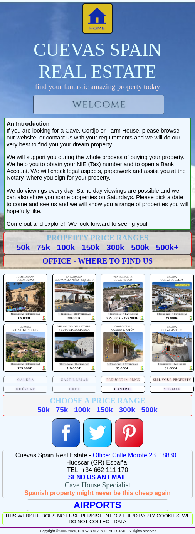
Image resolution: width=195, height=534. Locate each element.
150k (91, 247)
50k (23, 247)
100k (66, 247)
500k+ (167, 247)
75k (43, 247)
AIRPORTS (97, 505)
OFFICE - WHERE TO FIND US (97, 261)
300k (115, 247)
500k (140, 247)
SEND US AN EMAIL (97, 477)
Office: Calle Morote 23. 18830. (135, 455)
